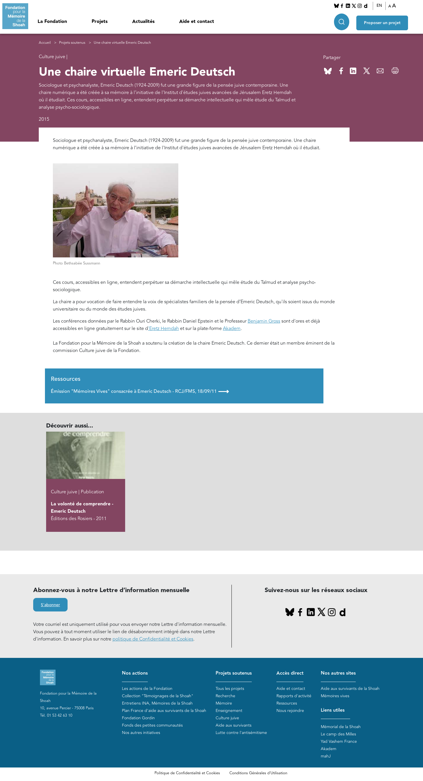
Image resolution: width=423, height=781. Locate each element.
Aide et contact (196, 21)
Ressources (286, 703)
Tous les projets (230, 689)
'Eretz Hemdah (163, 328)
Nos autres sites (338, 673)
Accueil (45, 43)
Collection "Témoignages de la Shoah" (157, 696)
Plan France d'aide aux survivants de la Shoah (164, 711)
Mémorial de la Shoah (341, 727)
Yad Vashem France (339, 741)
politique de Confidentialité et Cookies (153, 639)
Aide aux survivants (233, 725)
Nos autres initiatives (141, 733)
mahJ (326, 756)
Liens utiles (333, 710)
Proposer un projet (382, 21)
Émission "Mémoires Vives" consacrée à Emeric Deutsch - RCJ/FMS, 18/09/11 (140, 391)
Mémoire (224, 703)
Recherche (225, 696)
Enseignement (229, 711)
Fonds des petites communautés (152, 725)
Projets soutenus (72, 43)
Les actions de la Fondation (147, 689)
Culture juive (227, 718)
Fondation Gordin (138, 718)
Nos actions (135, 673)
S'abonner (50, 605)
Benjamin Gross (264, 321)
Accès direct (289, 673)
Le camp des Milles (338, 734)
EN (379, 6)
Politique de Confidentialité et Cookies (187, 773)
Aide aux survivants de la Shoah (350, 689)
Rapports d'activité (293, 696)
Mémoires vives (335, 696)
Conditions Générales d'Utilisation (258, 773)
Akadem (232, 328)
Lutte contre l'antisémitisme (241, 733)
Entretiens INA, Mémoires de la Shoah (157, 703)
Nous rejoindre (290, 711)
